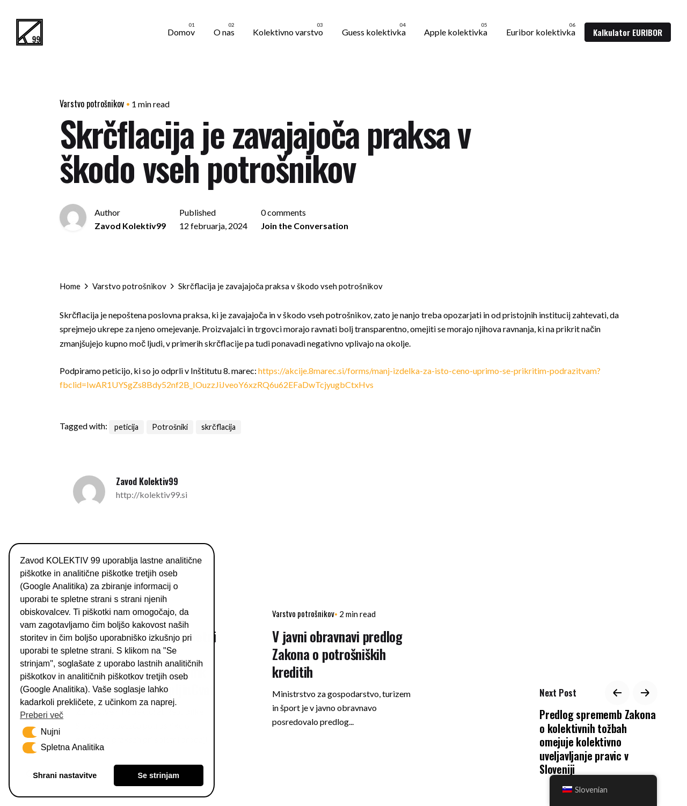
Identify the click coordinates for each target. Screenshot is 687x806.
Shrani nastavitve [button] (65, 775)
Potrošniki (170, 426)
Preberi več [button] (41, 715)
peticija (126, 426)
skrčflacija (218, 426)
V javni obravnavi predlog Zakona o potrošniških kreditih (337, 654)
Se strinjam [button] (158, 775)
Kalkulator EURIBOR (627, 32)
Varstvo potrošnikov (92, 103)
